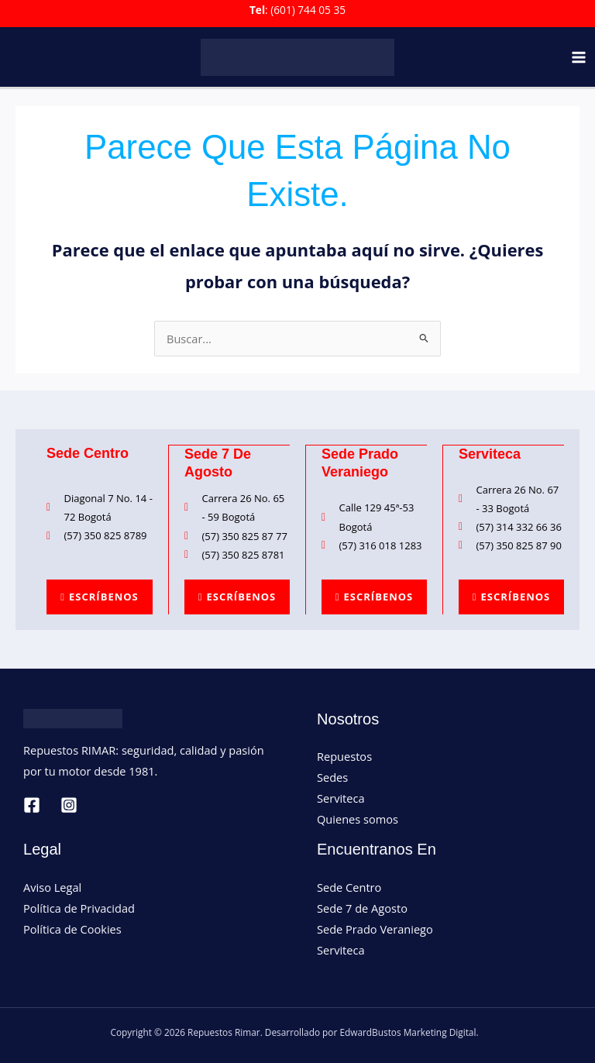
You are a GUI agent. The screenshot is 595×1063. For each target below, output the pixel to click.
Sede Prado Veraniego (375, 928)
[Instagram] (68, 804)
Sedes (332, 776)
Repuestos (344, 755)
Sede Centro (349, 886)
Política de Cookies (72, 928)
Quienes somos (357, 818)
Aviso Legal (52, 886)
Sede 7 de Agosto (362, 907)
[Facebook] (31, 804)
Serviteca (341, 797)
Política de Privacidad (79, 907)
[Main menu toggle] (578, 57)
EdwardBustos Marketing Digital (407, 1031)
